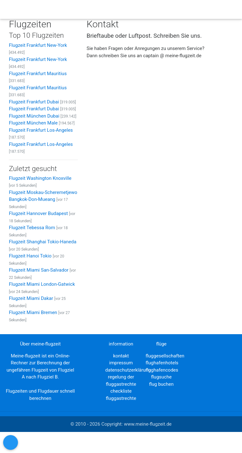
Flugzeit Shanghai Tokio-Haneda (42, 242)
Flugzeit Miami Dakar (31, 298)
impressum (121, 363)
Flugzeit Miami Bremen (33, 312)
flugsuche (161, 377)
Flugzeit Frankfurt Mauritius (38, 73)
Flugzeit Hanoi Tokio (30, 256)
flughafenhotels (162, 363)
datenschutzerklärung (128, 370)
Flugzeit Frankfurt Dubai (34, 102)
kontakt (121, 356)
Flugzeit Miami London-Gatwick (42, 284)
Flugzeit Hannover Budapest (38, 213)
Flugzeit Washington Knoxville (40, 178)
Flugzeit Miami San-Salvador (38, 270)
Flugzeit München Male (33, 123)
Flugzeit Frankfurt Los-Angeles (41, 130)
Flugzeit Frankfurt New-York (38, 45)
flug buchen (161, 384)
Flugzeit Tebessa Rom (32, 227)
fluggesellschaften (165, 356)
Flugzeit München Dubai (34, 116)
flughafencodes (162, 370)
